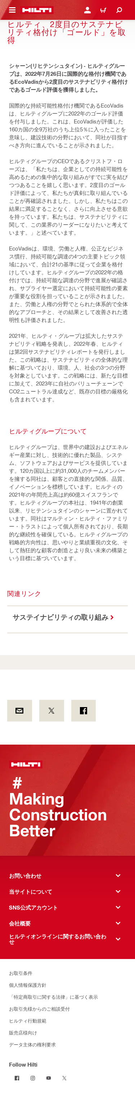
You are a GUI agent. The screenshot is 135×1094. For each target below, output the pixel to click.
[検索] (119, 10)
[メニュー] (12, 10)
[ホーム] (37, 10)
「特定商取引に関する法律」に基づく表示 (53, 996)
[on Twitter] (51, 711)
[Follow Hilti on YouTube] (49, 1078)
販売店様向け (23, 1032)
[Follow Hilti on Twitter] (64, 1078)
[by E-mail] (19, 711)
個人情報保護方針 (27, 985)
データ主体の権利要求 (32, 1044)
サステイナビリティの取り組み (60, 617)
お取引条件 (20, 973)
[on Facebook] (83, 711)
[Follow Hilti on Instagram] (33, 1078)
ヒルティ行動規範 (27, 1020)
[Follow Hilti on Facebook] (17, 1078)
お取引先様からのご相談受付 (39, 1008)
